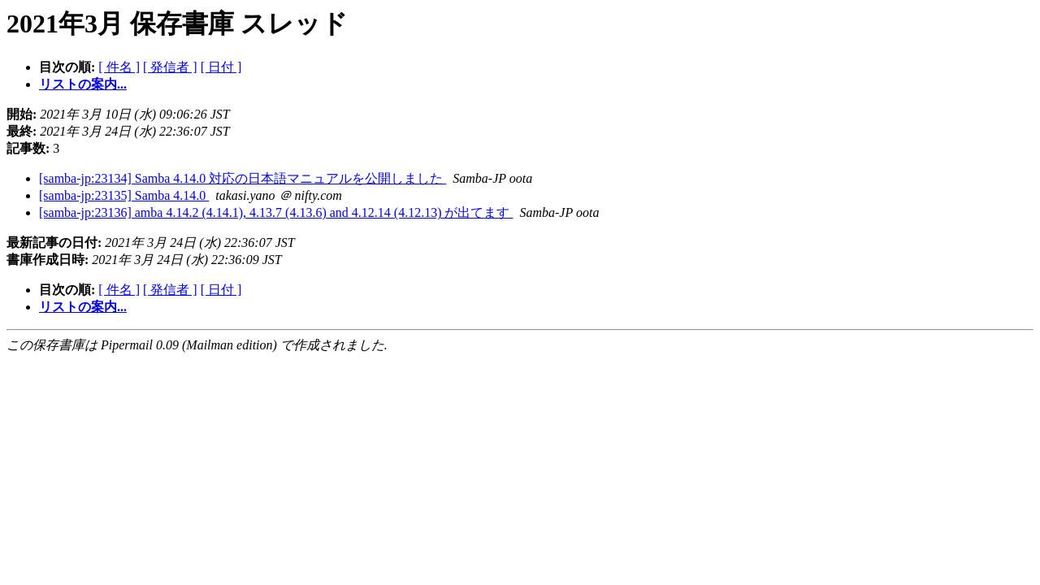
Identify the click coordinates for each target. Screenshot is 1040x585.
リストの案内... (83, 84)
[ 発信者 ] (170, 67)
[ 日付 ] (221, 67)
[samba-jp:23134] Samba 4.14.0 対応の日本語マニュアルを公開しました (242, 178)
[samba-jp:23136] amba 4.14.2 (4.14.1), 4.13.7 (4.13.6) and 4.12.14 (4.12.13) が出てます (276, 212)
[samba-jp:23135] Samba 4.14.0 (124, 195)
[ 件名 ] (119, 67)
